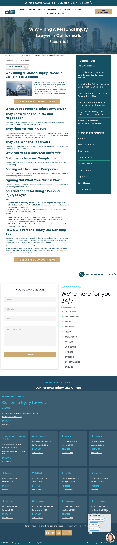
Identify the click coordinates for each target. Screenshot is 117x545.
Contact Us (51, 14)
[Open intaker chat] (90, 533)
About (23, 9)
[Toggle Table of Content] (25, 67)
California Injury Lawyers (24, 402)
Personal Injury (54, 9)
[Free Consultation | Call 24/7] (81, 274)
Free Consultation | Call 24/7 (100, 274)
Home (7, 55)
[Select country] (6, 309)
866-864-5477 (7, 425)
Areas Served (69, 9)
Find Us (61, 14)
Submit (30, 354)
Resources (83, 9)
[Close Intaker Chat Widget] (110, 511)
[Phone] (30, 309)
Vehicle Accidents (37, 9)
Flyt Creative (44, 543)
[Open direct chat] (107, 511)
